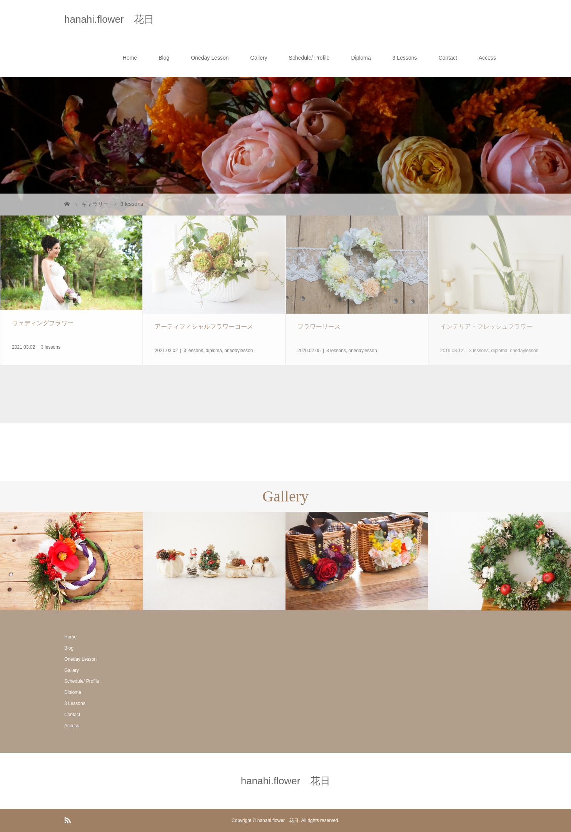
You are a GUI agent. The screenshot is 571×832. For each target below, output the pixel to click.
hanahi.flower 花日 (109, 19)
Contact (448, 58)
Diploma (361, 58)
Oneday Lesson (210, 58)
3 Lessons (404, 58)
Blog (164, 58)
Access (487, 58)
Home (130, 58)
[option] (71, 561)
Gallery (258, 58)
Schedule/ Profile (309, 58)
